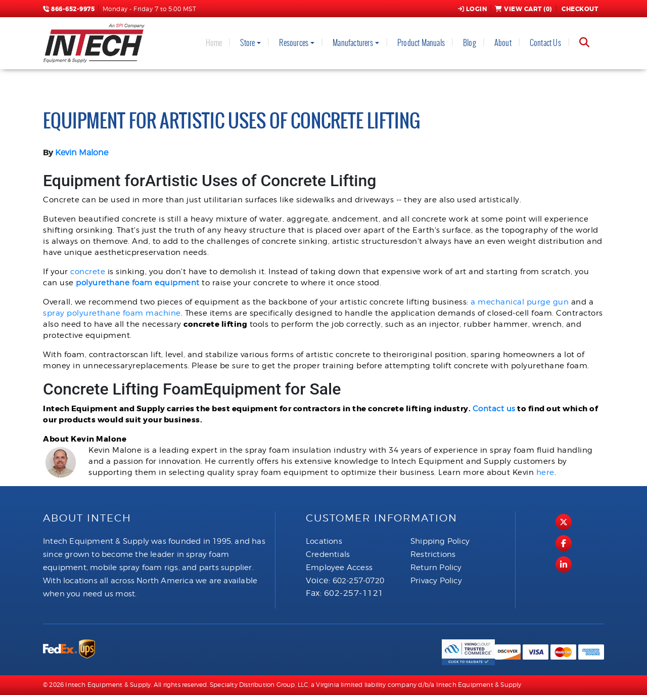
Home (214, 43)
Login (472, 9)
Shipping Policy (440, 541)
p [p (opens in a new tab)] (175, 282)
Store (247, 43)
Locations (324, 541)
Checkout (579, 9)
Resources (293, 43)
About (503, 43)
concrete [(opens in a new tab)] (87, 271)
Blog (469, 43)
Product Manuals (421, 43)
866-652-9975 (69, 9)
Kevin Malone (81, 152)
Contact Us (545, 43)
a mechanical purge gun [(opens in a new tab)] (520, 302)
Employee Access (339, 567)
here (545, 472)
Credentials (328, 554)
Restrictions (432, 554)
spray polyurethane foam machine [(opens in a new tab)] (112, 313)
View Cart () (523, 9)
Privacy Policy (436, 580)
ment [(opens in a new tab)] (189, 282)
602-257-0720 (358, 580)
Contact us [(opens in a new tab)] (494, 408)
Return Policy (436, 567)
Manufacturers (353, 43)
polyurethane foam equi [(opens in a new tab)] (124, 282)
